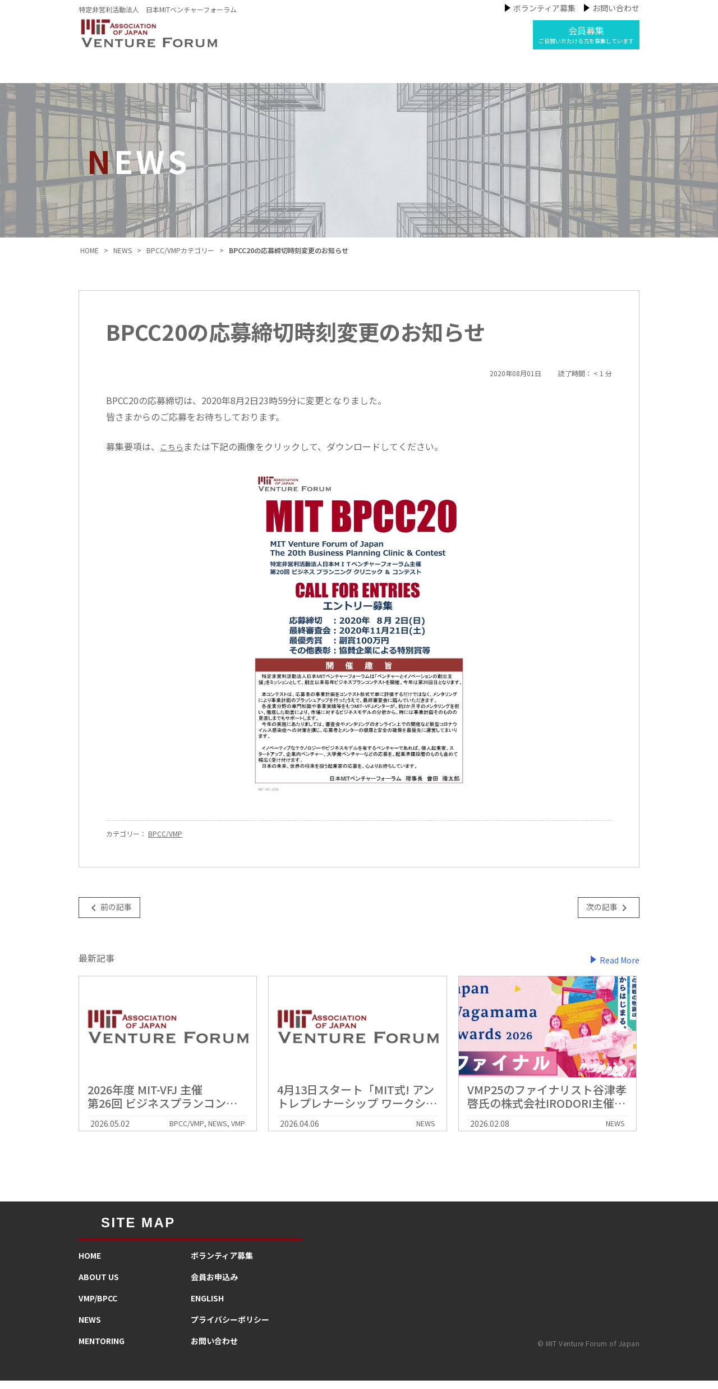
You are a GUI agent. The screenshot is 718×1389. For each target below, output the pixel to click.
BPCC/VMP (165, 842)
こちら (173, 455)
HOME (90, 1263)
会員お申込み (214, 1285)
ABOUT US (99, 1285)
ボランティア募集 (544, 8)
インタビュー (532, 75)
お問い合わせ (615, 8)
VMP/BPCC (98, 1306)
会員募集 (586, 34)
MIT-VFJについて (193, 75)
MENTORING (102, 1349)
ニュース (357, 75)
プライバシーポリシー (230, 1327)
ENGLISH (207, 1306)
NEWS (90, 1327)
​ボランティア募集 (222, 1263)
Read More (619, 968)
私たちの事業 (284, 75)
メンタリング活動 (440, 75)
